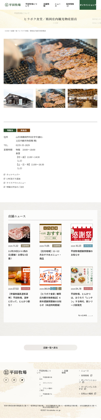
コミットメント (48, 386)
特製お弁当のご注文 (15, 186)
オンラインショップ (87, 4)
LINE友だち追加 (13, 178)
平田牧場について (34, 4)
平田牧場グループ (48, 397)
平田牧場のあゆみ (48, 380)
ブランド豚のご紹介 (48, 391)
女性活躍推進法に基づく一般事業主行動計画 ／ (63, 408)
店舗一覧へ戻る (50, 348)
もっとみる (82, 315)
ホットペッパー (13, 174)
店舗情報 (48, 4)
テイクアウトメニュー (16, 182)
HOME (7, 31)
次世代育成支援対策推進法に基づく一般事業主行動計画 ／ (25, 408)
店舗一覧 (14, 31)
